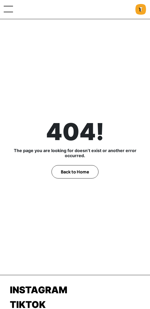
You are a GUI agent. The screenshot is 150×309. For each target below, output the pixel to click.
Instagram (38, 289)
